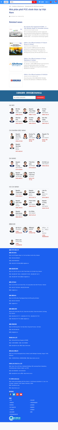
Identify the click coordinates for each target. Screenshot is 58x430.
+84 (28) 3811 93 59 (25, 274)
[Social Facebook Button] (10, 394)
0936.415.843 (19, 141)
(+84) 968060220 (45, 236)
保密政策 (11, 402)
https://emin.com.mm (34, 358)
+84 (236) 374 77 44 (16, 318)
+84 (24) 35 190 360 (16, 263)
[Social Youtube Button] (21, 394)
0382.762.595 (45, 114)
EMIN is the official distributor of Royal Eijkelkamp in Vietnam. (35, 59)
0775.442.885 (32, 167)
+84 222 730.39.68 (16, 287)
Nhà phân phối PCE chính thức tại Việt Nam (34, 6)
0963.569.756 (19, 123)
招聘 (31, 412)
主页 (10, 6)
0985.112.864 (32, 114)
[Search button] (34, 2)
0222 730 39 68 (31, 140)
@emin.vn (15, 303)
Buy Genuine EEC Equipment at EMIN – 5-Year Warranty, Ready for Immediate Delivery (36, 27)
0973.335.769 (32, 197)
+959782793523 (15, 358)
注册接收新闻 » (40, 97)
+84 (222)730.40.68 (24, 287)
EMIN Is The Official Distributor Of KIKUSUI (35, 74)
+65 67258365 (25, 342)
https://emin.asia (26, 345)
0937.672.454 (32, 215)
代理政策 (32, 409)
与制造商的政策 (33, 402)
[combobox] (20, 2)
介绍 (10, 400)
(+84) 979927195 (32, 232)
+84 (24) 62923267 (16, 258)
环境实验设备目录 (13, 414)
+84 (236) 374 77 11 (16, 316)
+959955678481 (23, 358)
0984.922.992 (32, 206)
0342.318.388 (45, 208)
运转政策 (32, 404)
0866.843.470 (19, 217)
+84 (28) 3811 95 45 (16, 276)
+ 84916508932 (15, 342)
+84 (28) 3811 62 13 (35, 274)
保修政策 (32, 407)
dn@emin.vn (26, 318)
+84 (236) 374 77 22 (25, 316)
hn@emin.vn (26, 263)
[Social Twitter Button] (14, 394)
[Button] (1, 2)
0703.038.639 (19, 196)
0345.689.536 (19, 178)
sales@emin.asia (15, 345)
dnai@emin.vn (15, 332)
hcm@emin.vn (26, 276)
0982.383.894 (32, 123)
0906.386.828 (19, 207)
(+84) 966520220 (15, 260)
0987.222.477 (45, 123)
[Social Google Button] (17, 394)
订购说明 (11, 409)
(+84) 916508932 (19, 244)
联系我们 (11, 404)
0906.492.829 (45, 166)
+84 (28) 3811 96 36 (16, 274)
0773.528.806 (19, 169)
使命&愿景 (11, 412)
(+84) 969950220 (19, 232)
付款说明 (32, 400)
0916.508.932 (45, 197)
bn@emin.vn (14, 290)
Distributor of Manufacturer (18, 6)
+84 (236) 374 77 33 (35, 316)
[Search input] (20, 2)
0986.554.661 (19, 114)
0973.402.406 (19, 151)
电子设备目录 (12, 407)
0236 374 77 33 (31, 179)
